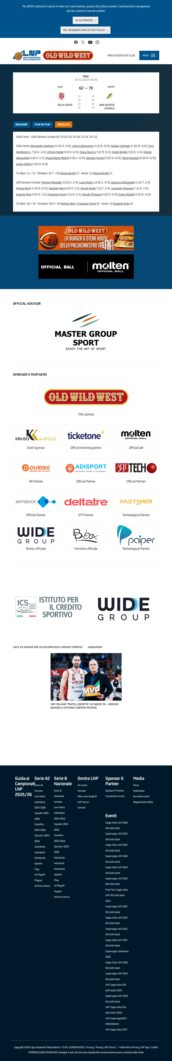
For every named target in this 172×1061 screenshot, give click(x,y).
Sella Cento (65, 104)
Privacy (90, 1047)
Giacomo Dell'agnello (123, 182)
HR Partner (36, 481)
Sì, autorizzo (84, 20)
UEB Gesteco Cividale (107, 106)
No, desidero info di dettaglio (84, 30)
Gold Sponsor (36, 448)
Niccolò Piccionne (91, 194)
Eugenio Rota (23, 194)
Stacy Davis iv (88, 152)
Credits (154, 1047)
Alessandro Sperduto (42, 146)
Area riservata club (121, 55)
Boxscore (21, 124)
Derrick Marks (88, 188)
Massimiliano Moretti (57, 158)
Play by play (42, 124)
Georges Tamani (95, 158)
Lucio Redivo (86, 182)
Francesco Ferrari (57, 194)
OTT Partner (85, 515)
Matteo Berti (23, 188)
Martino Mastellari (52, 182)
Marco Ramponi (131, 158)
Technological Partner (136, 515)
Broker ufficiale (36, 549)
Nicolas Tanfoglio (120, 146)
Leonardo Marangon (122, 188)
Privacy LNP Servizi (106, 1047)
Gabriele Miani (57, 188)
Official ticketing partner (86, 448)
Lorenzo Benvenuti (82, 146)
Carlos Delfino (24, 164)
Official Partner (86, 481)
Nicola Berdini (120, 152)
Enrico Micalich (127, 194)
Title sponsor (86, 414)
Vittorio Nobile (55, 152)
